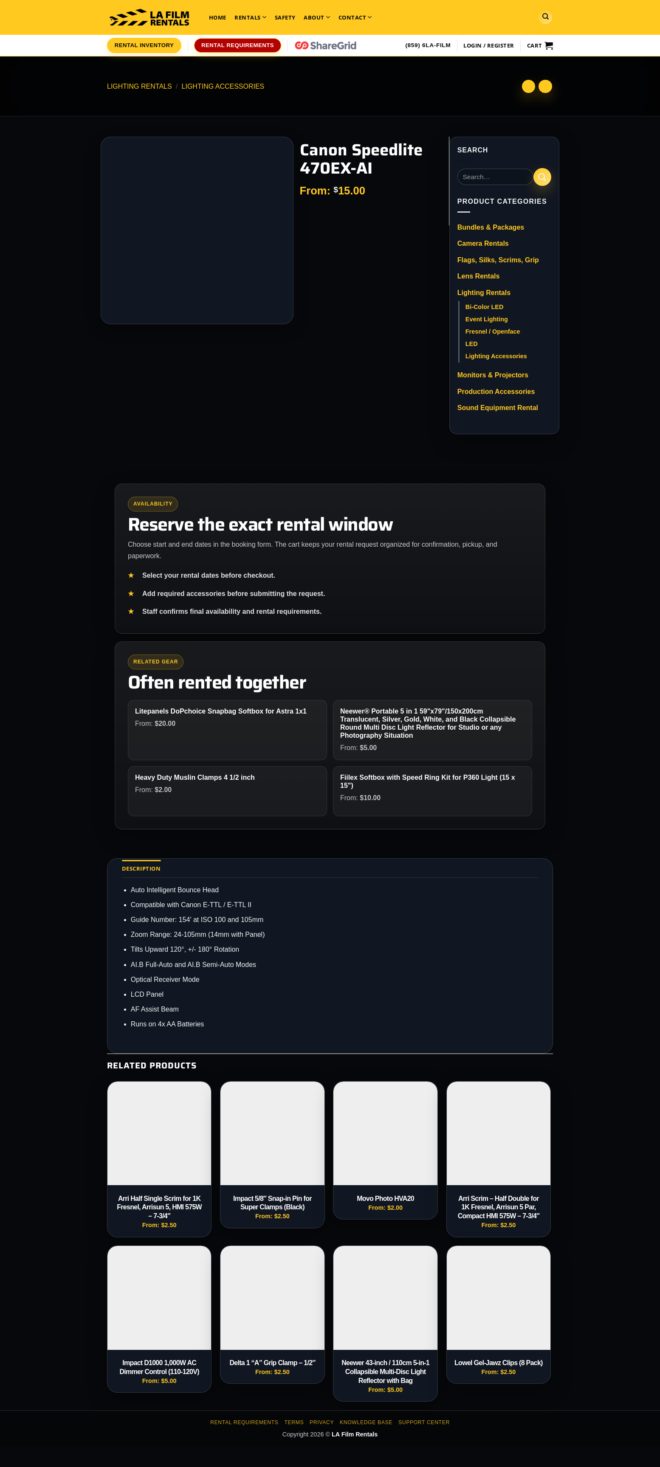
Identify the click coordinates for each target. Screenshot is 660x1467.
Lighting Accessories (223, 86)
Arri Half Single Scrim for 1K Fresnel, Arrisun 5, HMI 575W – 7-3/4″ (159, 1207)
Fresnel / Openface (492, 331)
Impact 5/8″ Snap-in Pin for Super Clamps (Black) (272, 1203)
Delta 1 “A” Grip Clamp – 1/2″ (272, 1362)
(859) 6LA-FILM (428, 45)
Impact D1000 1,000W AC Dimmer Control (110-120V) (159, 1367)
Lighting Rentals (139, 86)
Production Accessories (496, 391)
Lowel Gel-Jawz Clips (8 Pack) (498, 1362)
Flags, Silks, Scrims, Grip (498, 260)
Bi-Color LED (484, 307)
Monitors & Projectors (492, 375)
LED (471, 343)
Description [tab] (141, 868)
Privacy (322, 1422)
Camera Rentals (483, 243)
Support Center (424, 1422)
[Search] (545, 17)
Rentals (250, 17)
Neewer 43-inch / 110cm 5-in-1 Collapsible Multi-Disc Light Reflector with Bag (385, 1371)
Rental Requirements (244, 1422)
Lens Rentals (478, 276)
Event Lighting (486, 319)
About (317, 17)
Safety (285, 17)
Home (217, 17)
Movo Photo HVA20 (385, 1198)
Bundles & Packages (490, 227)
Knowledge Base (366, 1422)
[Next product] (528, 86)
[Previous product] (545, 86)
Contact (355, 17)
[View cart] (540, 45)
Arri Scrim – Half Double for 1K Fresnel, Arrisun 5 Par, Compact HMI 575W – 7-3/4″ (498, 1207)
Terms (294, 1422)
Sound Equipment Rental (497, 407)
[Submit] (542, 176)
